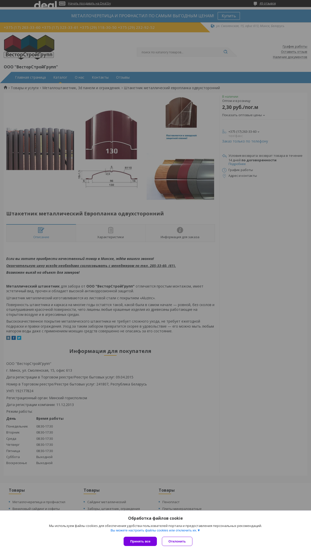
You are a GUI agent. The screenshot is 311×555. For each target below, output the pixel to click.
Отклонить (177, 541)
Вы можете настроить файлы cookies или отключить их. (154, 530)
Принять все (140, 541)
